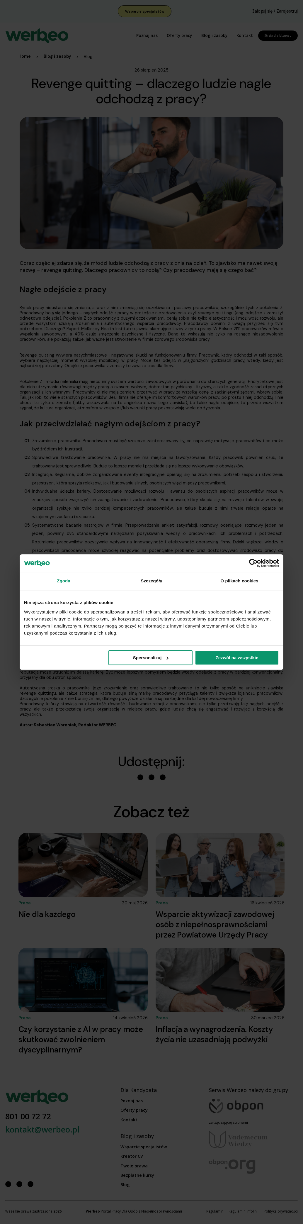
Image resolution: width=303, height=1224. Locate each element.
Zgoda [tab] (63, 580)
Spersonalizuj (151, 657)
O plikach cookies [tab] (239, 580)
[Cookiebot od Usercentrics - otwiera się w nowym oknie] (253, 563)
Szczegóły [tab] (151, 580)
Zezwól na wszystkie (237, 657)
